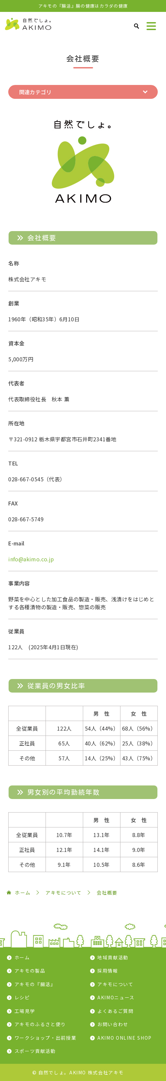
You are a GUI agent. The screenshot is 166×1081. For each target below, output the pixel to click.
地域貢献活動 (112, 957)
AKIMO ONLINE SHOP (124, 1037)
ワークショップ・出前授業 (46, 1037)
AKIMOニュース (116, 997)
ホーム (22, 957)
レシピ (22, 997)
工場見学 (25, 1011)
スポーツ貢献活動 (35, 1051)
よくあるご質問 (115, 1011)
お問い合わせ (112, 1024)
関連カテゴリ (35, 92)
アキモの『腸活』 (35, 984)
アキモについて (115, 984)
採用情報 (107, 970)
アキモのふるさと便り (40, 1024)
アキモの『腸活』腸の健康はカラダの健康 (83, 6)
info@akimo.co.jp (31, 559)
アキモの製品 (30, 970)
